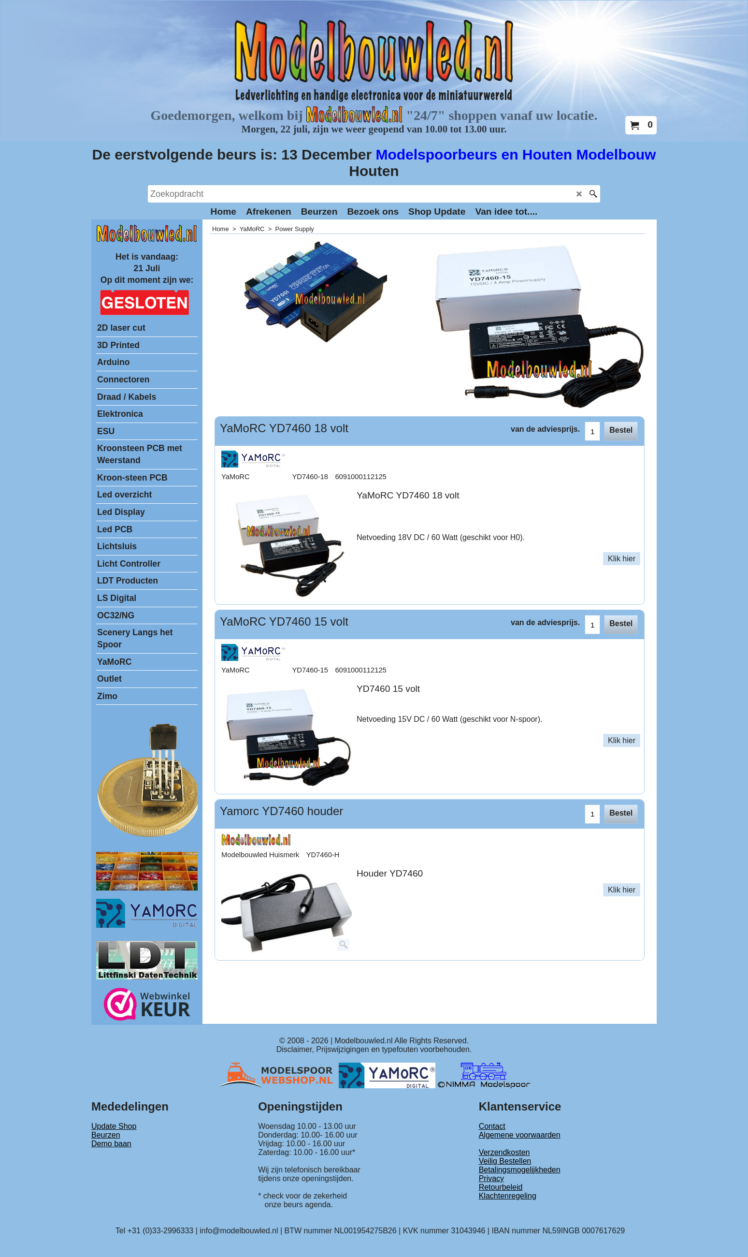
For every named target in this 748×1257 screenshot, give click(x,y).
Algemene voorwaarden (520, 1135)
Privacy (491, 1178)
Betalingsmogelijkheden (520, 1170)
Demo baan (111, 1144)
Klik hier (621, 559)
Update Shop (113, 1126)
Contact (492, 1126)
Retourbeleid (501, 1187)
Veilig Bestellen (505, 1161)
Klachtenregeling (507, 1196)
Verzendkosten (504, 1152)
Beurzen (105, 1135)
